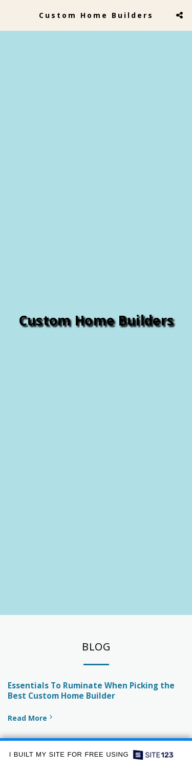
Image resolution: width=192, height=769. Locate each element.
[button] (11, 14)
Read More (31, 720)
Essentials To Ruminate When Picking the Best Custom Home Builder (91, 693)
